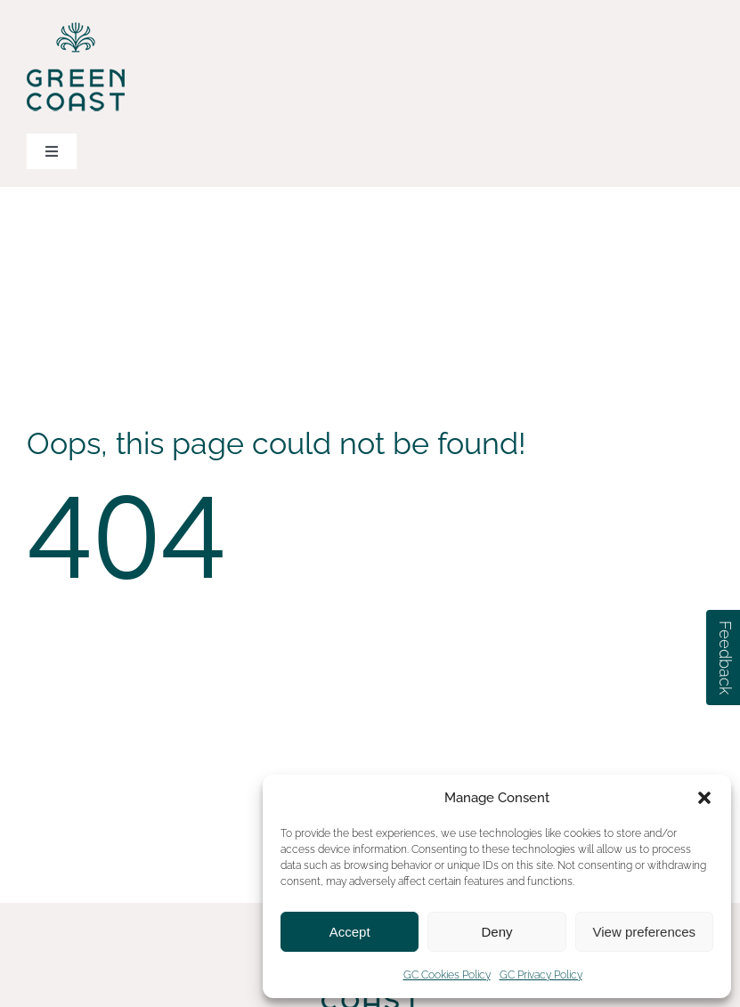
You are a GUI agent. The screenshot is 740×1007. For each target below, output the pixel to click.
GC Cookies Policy (447, 975)
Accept (349, 931)
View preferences (644, 931)
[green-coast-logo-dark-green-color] (76, 25)
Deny (496, 931)
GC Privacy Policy (541, 975)
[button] (704, 798)
